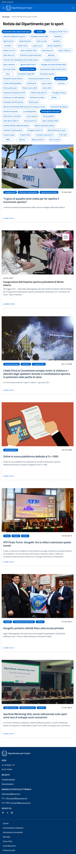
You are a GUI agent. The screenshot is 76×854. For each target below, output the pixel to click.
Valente (25, 536)
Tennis (7, 536)
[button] (9, 850)
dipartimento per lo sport (49, 192)
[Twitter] (7, 813)
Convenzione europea (11, 364)
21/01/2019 (67, 708)
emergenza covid (10, 192)
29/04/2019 (67, 536)
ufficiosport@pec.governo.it (16, 798)
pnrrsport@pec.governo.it (21, 802)
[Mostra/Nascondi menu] (3, 8)
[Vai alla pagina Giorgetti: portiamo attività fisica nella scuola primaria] (9, 648)
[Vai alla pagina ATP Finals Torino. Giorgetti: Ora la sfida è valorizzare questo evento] (9, 562)
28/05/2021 (8, 278)
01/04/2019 (67, 622)
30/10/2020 (67, 450)
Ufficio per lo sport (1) (27, 708)
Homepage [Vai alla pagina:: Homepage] (6, 16)
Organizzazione (7, 784)
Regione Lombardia (11, 708)
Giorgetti (15, 536)
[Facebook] (3, 813)
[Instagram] (12, 813)
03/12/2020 (67, 364)
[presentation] (73, 8)
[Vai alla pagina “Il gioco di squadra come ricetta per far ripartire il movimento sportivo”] (9, 218)
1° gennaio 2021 (39, 364)
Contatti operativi (8, 779)
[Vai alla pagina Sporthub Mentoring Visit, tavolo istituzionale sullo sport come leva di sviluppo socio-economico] (9, 734)
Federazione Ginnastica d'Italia (24, 622)
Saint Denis (25, 364)
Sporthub (41, 708)
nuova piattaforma (10, 450)
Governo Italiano (7, 2)
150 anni (40, 622)
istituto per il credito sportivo (28, 192)
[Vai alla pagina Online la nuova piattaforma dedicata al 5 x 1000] (9, 476)
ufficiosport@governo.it (11, 793)
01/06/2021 (67, 192)
